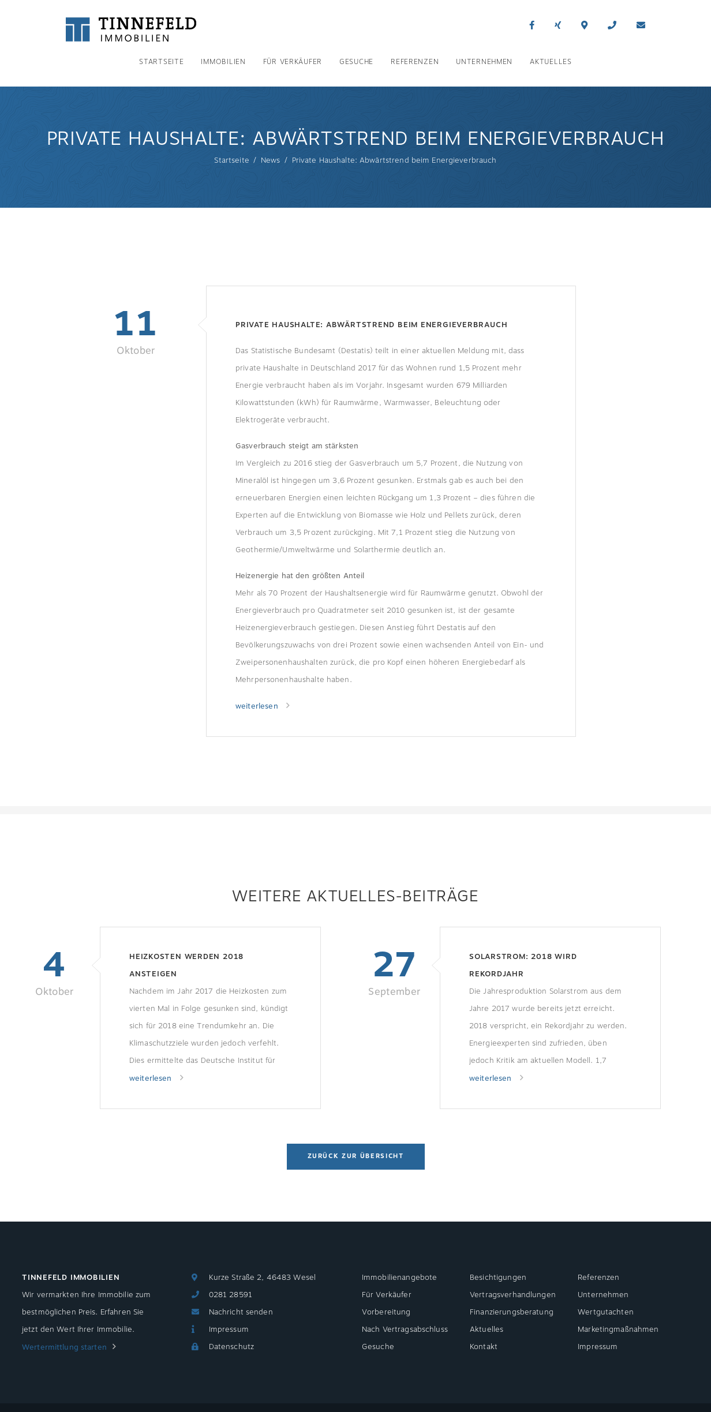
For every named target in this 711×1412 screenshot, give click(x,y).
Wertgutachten (606, 1312)
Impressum (229, 1329)
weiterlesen (257, 706)
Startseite (161, 62)
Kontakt (483, 1347)
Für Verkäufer (292, 62)
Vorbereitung (386, 1312)
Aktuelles (550, 62)
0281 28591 (230, 1295)
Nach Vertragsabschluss (405, 1329)
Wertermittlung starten (64, 1347)
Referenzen (415, 62)
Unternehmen (484, 62)
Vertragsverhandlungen (513, 1295)
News (270, 160)
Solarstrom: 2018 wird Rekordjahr (523, 965)
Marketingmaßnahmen (618, 1329)
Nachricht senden (241, 1312)
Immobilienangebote (399, 1277)
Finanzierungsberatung (511, 1312)
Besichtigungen (498, 1277)
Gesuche (356, 62)
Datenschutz (231, 1347)
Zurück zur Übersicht (356, 1156)
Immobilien (223, 62)
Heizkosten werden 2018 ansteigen (186, 965)
